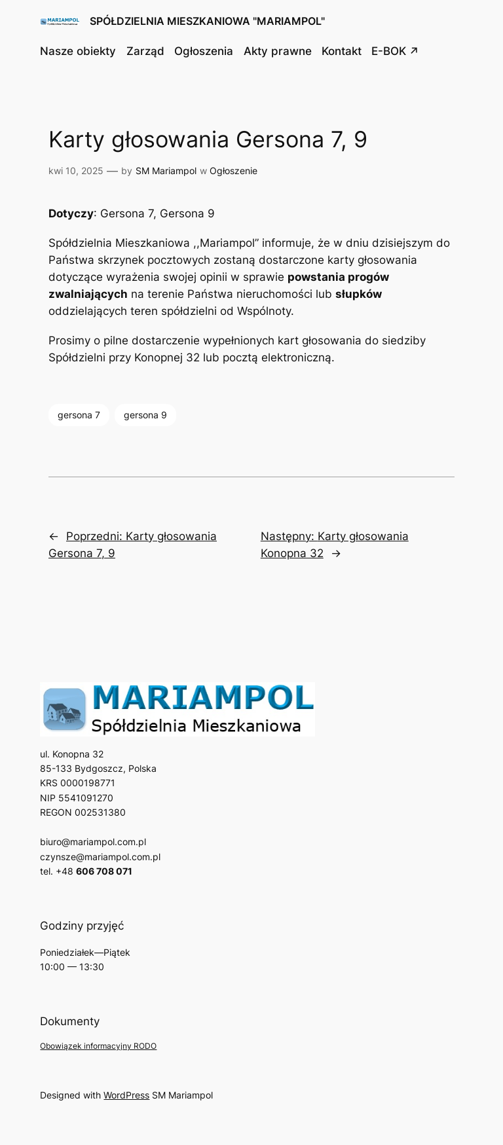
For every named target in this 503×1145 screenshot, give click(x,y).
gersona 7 (79, 414)
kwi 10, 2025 (75, 170)
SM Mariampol (166, 170)
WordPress (126, 1094)
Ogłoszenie (233, 170)
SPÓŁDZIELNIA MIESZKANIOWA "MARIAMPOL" (207, 20)
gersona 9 (145, 414)
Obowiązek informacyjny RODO (98, 1046)
